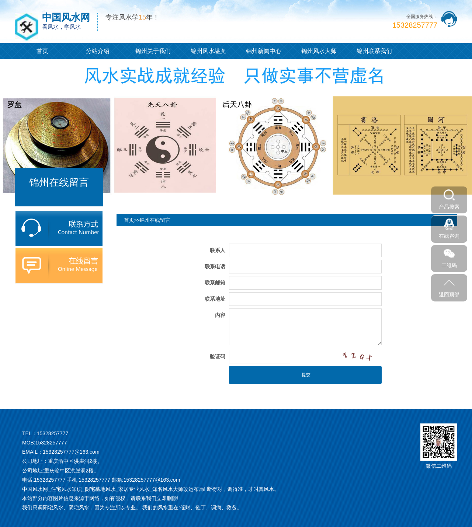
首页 (42, 51)
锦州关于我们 (153, 51)
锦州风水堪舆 (208, 51)
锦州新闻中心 (263, 51)
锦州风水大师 (319, 51)
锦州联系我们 (374, 51)
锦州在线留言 (154, 220)
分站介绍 (98, 51)
